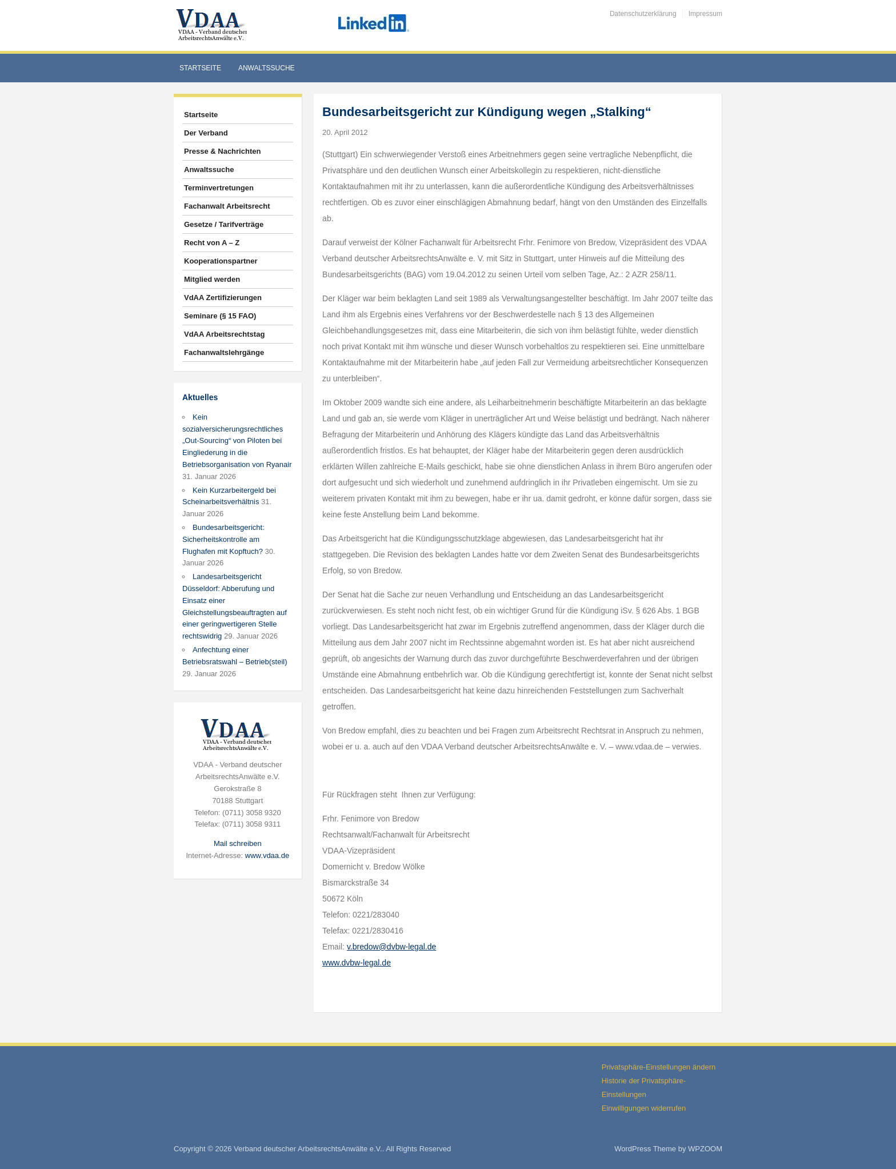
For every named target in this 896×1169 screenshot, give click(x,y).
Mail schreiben (238, 843)
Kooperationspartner (221, 261)
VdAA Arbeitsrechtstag (224, 334)
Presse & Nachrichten (222, 151)
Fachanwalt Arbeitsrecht (227, 206)
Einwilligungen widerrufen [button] (644, 1108)
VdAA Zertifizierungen (223, 297)
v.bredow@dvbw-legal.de (391, 946)
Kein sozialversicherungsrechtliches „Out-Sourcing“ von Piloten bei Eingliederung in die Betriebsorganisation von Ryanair (237, 441)
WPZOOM (705, 1148)
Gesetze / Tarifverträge (223, 224)
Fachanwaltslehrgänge (224, 352)
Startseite (200, 68)
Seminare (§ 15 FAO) (220, 316)
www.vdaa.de (267, 855)
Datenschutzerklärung (643, 14)
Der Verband (206, 133)
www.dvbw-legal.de (356, 962)
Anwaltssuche (266, 68)
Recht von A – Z (211, 242)
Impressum (705, 14)
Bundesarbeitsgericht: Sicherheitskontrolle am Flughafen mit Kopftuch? (223, 539)
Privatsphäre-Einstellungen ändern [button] (658, 1067)
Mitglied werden (212, 279)
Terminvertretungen (219, 187)
